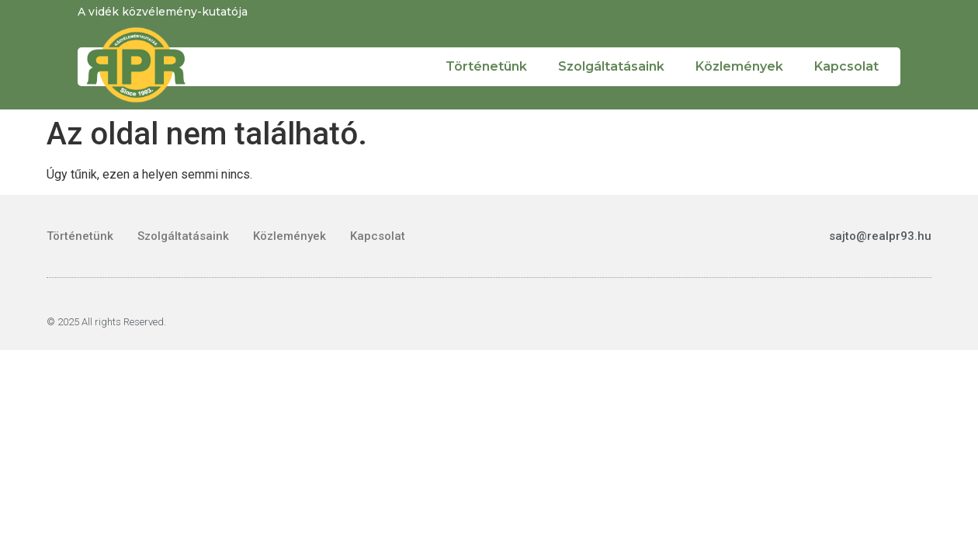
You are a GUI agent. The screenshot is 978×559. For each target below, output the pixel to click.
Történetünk (486, 66)
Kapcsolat (846, 66)
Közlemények (739, 66)
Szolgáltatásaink (611, 66)
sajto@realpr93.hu (880, 236)
